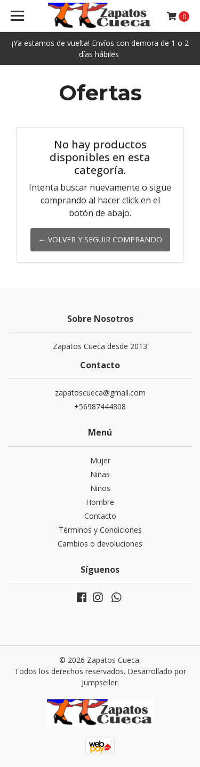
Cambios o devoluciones (100, 544)
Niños (100, 488)
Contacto (100, 516)
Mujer (100, 460)
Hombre (100, 502)
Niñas (100, 474)
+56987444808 (100, 406)
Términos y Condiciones (100, 530)
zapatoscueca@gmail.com (100, 393)
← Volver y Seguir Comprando (100, 239)
